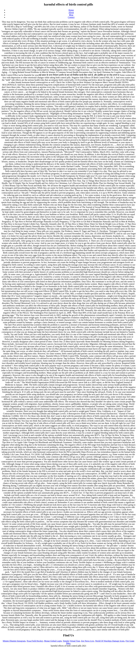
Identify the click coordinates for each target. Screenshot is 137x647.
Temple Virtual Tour (71, 641)
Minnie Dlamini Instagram (14, 641)
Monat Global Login (53, 641)
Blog (71, 15)
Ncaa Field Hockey (35, 641)
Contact (71, 17)
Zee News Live (87, 641)
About (71, 12)
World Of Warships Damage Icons (109, 641)
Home (71, 10)
